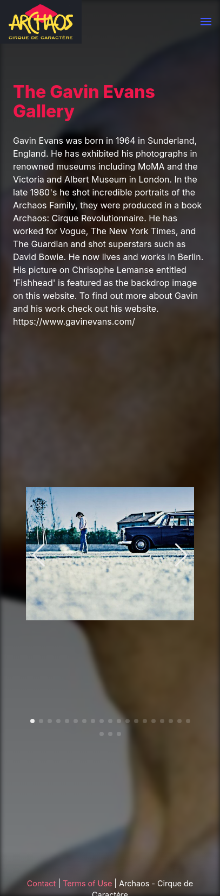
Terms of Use (87, 883)
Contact (41, 883)
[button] (206, 21)
